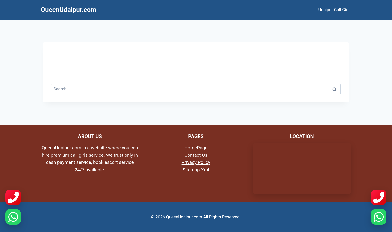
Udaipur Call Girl (333, 9)
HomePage (196, 148)
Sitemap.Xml (196, 170)
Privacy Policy (196, 162)
